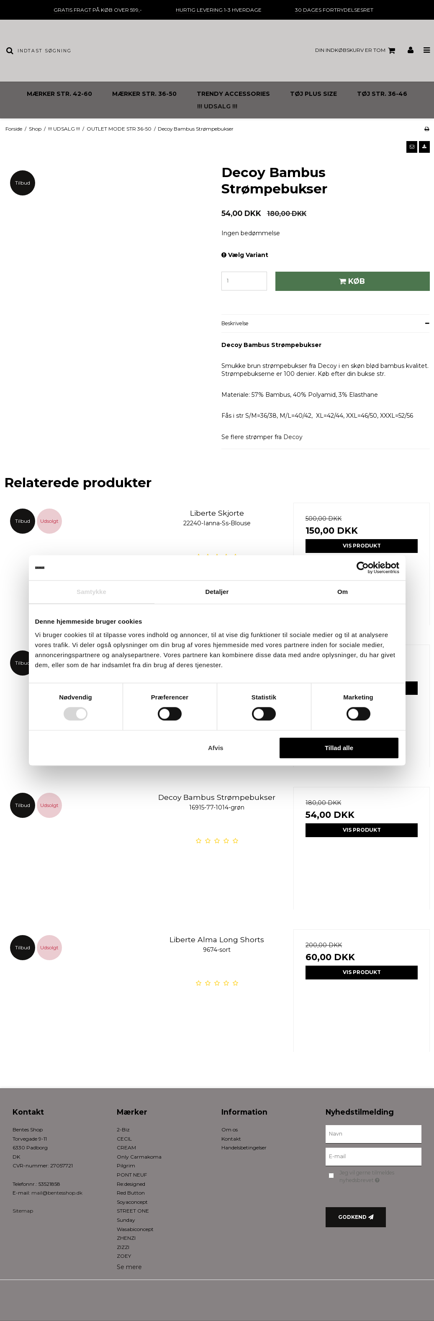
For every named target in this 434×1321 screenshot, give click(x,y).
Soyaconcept (132, 1202)
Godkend (352, 1217)
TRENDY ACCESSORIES (233, 94)
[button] (411, 147)
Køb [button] (350, 281)
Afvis (215, 747)
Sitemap (23, 1211)
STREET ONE (133, 1211)
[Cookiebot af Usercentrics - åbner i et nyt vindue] (362, 567)
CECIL (124, 1139)
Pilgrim (126, 1165)
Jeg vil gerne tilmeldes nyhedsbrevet (379, 1176)
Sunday (126, 1220)
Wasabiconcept (135, 1229)
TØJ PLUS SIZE (313, 94)
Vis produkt (362, 545)
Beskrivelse (235, 323)
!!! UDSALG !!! (217, 106)
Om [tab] (342, 591)
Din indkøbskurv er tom (356, 50)
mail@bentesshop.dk (56, 1193)
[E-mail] (373, 1156)
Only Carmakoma (139, 1157)
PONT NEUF (132, 1175)
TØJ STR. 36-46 (382, 94)
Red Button (131, 1193)
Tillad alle (339, 747)
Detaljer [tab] (217, 591)
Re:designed (131, 1184)
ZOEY (124, 1256)
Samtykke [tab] (91, 591)
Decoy (293, 437)
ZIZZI (123, 1247)
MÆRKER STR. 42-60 (59, 94)
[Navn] (373, 1134)
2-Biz (123, 1129)
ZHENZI (126, 1238)
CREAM (126, 1147)
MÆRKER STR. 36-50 (144, 94)
